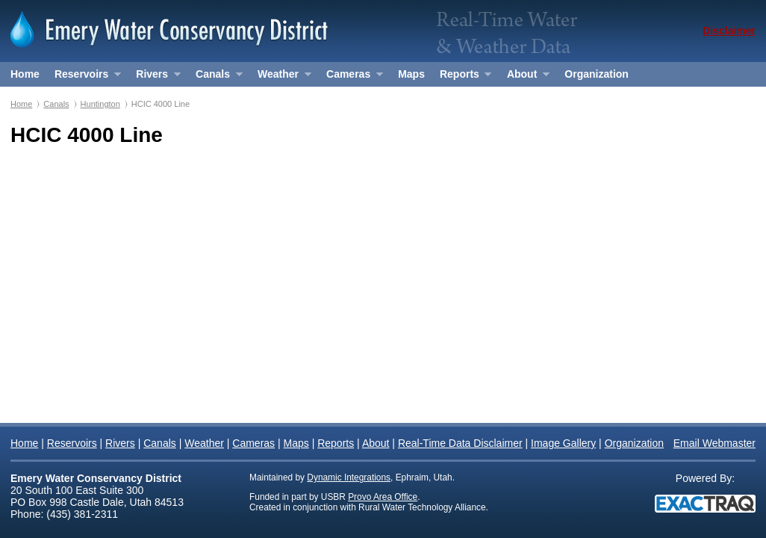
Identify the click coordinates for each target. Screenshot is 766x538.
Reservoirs (84, 77)
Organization (596, 74)
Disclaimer (729, 31)
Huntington (100, 103)
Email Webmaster (714, 443)
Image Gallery (563, 443)
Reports (461, 77)
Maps (411, 74)
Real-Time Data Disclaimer (460, 443)
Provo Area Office (382, 497)
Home (25, 74)
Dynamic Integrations (348, 477)
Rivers (154, 77)
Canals (215, 77)
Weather (280, 77)
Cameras (351, 77)
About (524, 77)
